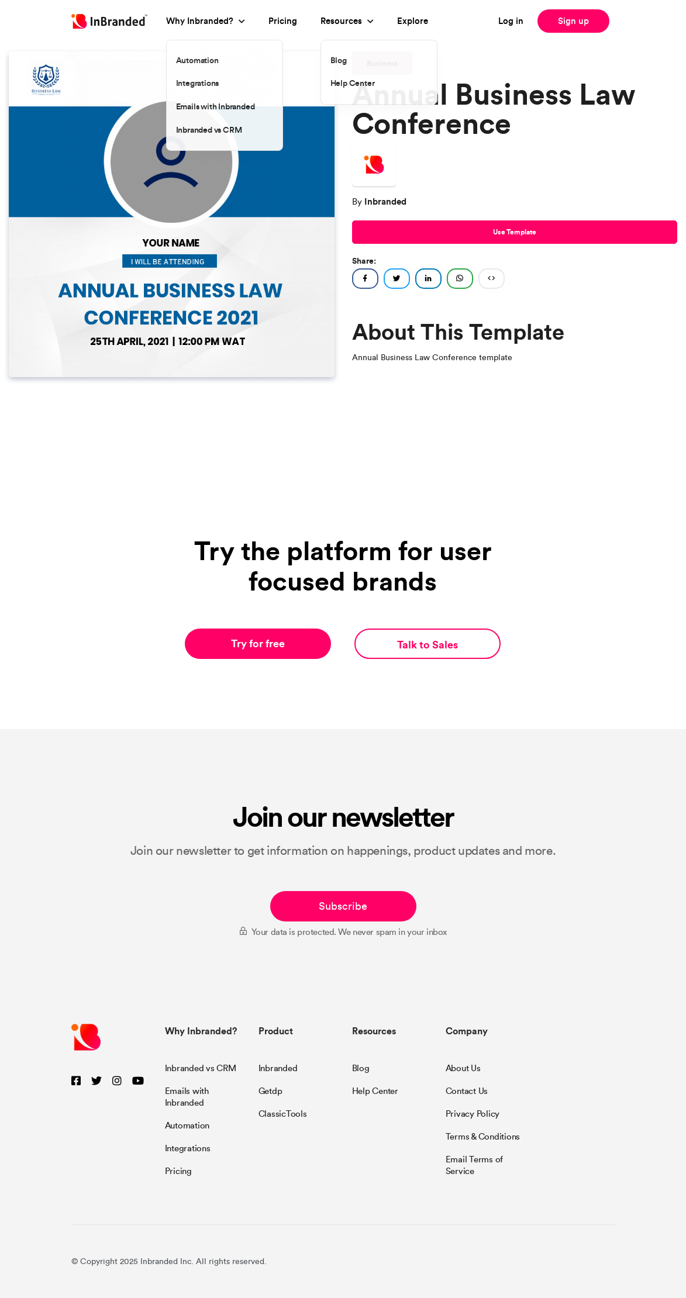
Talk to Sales (427, 644)
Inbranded (278, 1068)
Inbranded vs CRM (200, 1068)
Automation (187, 1125)
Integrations (188, 1148)
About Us (463, 1068)
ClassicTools (282, 1114)
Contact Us (467, 1091)
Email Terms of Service (475, 1165)
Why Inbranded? (199, 20)
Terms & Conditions (483, 1136)
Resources (341, 20)
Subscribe (343, 906)
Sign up (573, 20)
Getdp (270, 1091)
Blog (361, 1068)
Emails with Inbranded (187, 1097)
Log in (510, 20)
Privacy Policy (473, 1114)
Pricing (282, 20)
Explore (412, 20)
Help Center (375, 1091)
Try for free (258, 643)
